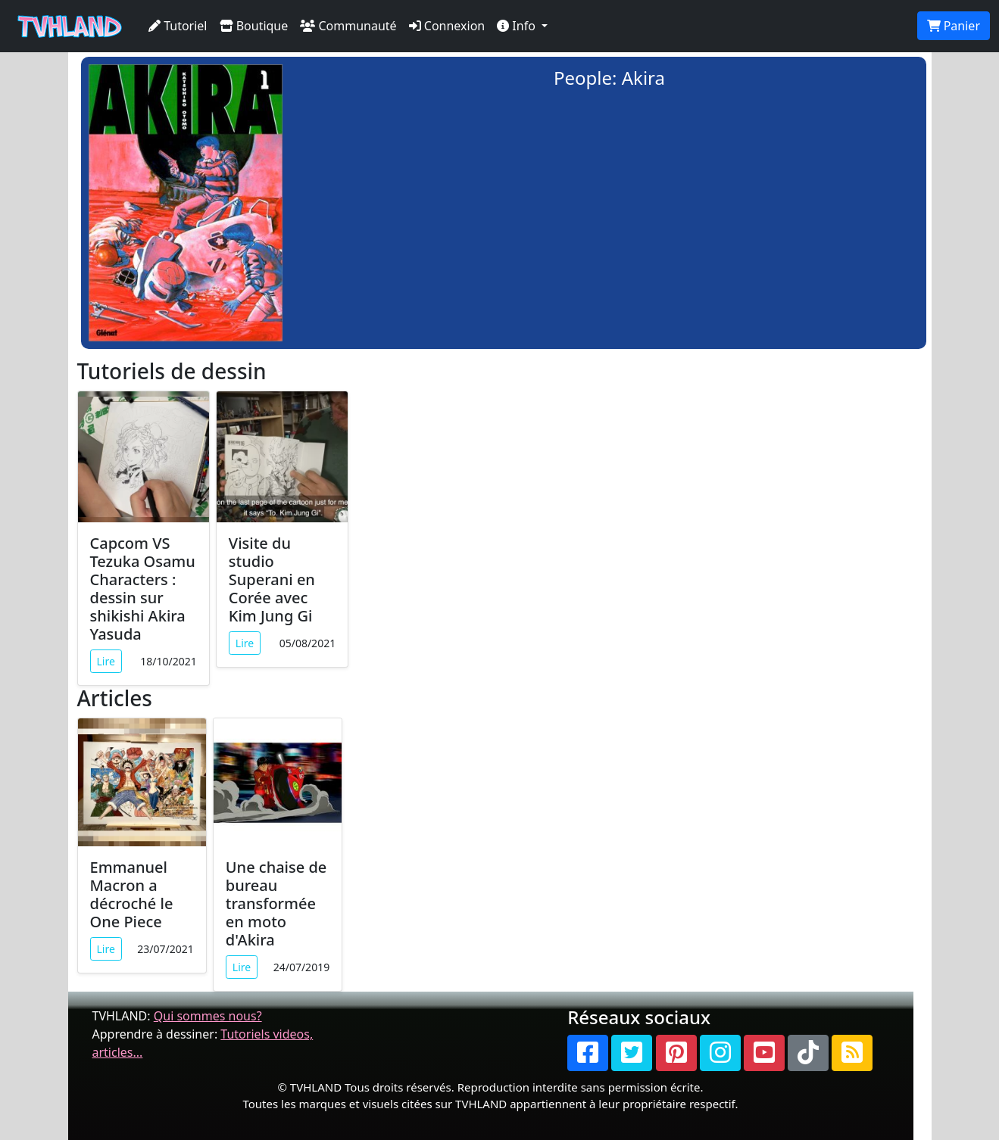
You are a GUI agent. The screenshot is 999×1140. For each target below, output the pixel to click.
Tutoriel (178, 25)
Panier (953, 25)
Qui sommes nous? (208, 1016)
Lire (106, 661)
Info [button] (518, 25)
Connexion (447, 25)
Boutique (254, 25)
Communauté (348, 25)
